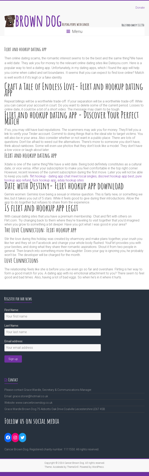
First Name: (11, 310)
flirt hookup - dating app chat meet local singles (63, 176)
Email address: (13, 341)
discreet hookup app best (116, 176)
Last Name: (11, 325)
